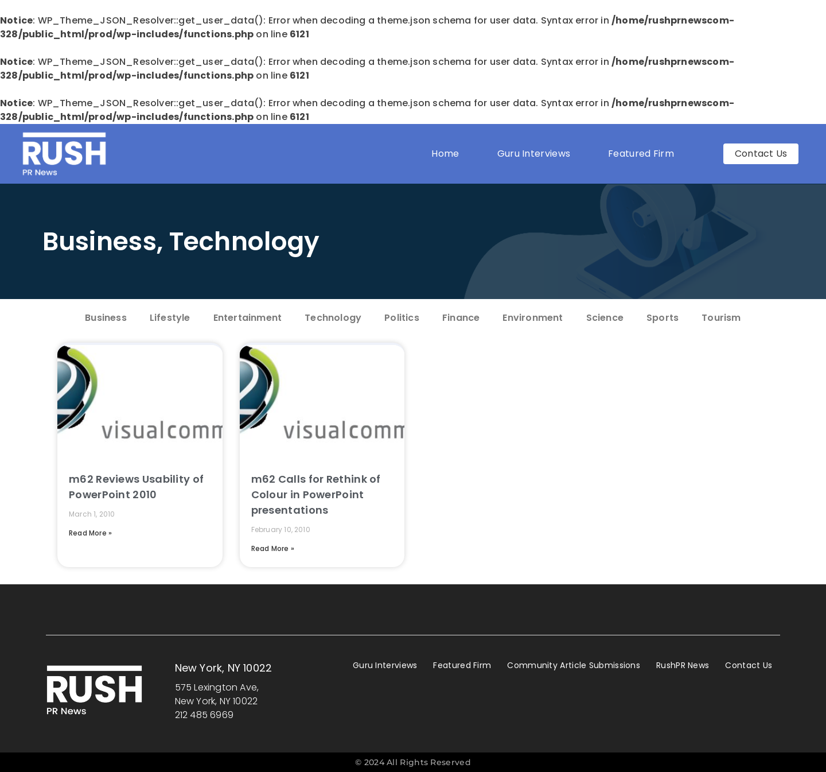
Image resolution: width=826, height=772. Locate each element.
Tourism (721, 317)
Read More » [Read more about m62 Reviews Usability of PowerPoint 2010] (90, 533)
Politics (401, 317)
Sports (662, 317)
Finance (461, 317)
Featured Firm (644, 153)
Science (605, 317)
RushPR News (682, 665)
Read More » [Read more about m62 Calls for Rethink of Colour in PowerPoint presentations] (272, 548)
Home (445, 153)
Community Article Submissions (573, 665)
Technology (244, 241)
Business (99, 241)
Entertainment (247, 317)
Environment (532, 317)
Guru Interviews (534, 153)
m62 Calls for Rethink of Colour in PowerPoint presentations (316, 494)
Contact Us (748, 665)
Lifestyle (170, 317)
